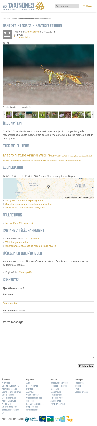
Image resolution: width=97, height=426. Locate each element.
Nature (20, 155)
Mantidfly (89, 156)
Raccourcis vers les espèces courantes (59, 384)
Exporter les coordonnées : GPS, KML (25, 207)
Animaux (30, 392)
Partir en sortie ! (58, 404)
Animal (32, 155)
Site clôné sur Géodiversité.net (9, 396)
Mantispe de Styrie (40, 160)
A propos (6, 383)
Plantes (29, 389)
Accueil (6, 19)
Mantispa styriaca (15, 160)
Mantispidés (25, 272)
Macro (8, 155)
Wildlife (45, 155)
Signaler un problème (11, 392)
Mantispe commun (28, 160)
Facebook (79, 383)
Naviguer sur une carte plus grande (24, 200)
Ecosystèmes (32, 386)
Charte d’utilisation (10, 386)
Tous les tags (56, 395)
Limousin (56, 155)
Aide (28, 383)
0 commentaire (22, 37)
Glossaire (55, 389)
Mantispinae (77, 160)
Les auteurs (56, 392)
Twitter (78, 386)
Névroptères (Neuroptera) (19, 223)
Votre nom (8, 294)
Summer (65, 156)
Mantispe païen (52, 160)
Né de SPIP (7, 404)
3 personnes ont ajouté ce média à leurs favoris (30, 245)
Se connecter (10, 303)
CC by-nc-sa (32, 238)
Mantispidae (69, 160)
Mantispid (61, 160)
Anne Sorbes (32, 31)
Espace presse (81, 392)
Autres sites (56, 401)
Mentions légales (9, 389)
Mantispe (82, 156)
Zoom (4, 43)
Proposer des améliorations (32, 408)
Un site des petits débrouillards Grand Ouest (10, 410)
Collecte (14, 19)
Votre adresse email (14, 310)
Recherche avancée (35, 404)
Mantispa (6, 160)
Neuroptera (74, 156)
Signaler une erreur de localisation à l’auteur (28, 204)
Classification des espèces (34, 399)
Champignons (32, 395)
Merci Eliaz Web (9, 401)
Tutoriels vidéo (57, 398)
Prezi (77, 389)
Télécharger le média (8, 43)
